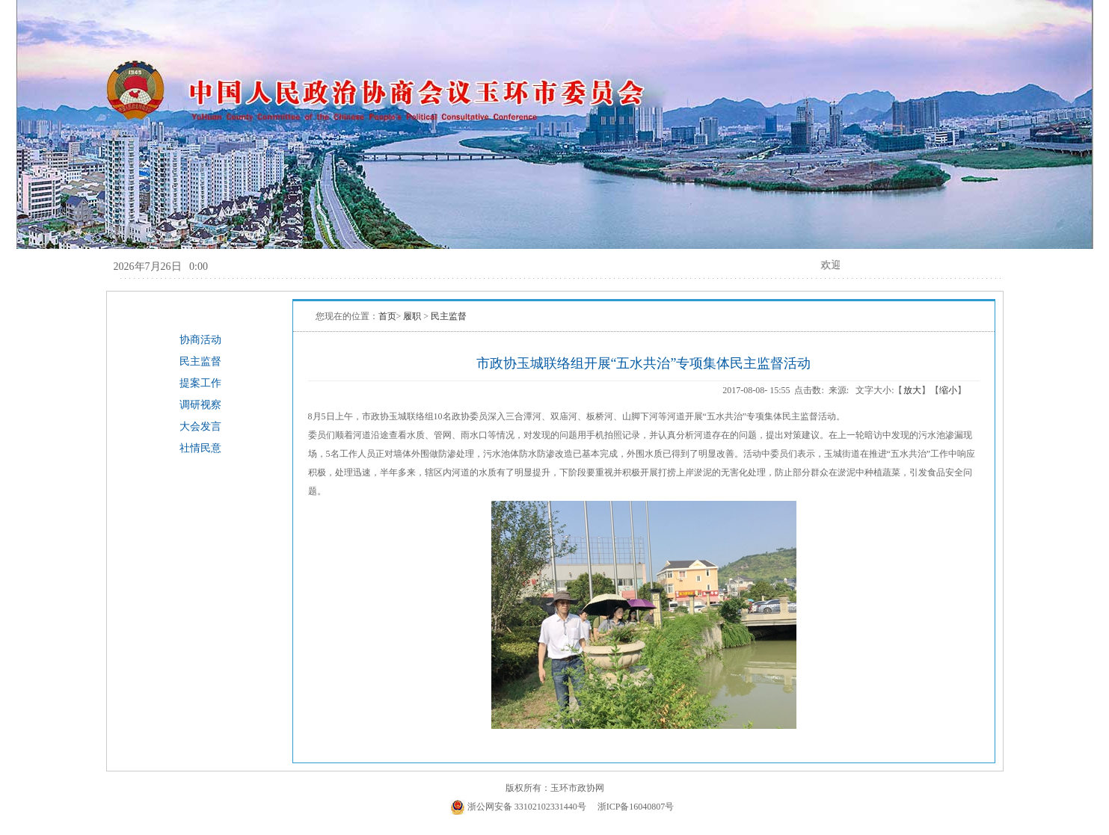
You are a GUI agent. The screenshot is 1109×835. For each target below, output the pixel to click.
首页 (387, 316)
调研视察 (200, 404)
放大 (912, 390)
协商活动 (200, 339)
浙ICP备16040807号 (636, 806)
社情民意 (200, 448)
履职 (413, 316)
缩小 (948, 390)
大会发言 (200, 426)
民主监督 (200, 361)
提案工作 (200, 383)
